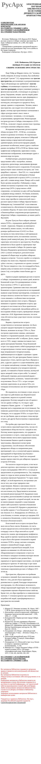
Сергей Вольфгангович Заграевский (13, 702)
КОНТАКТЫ (6, 26)
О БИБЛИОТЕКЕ (7, 23)
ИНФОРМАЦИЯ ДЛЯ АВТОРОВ (13, 24)
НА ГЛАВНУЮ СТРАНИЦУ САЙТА (14, 28)
